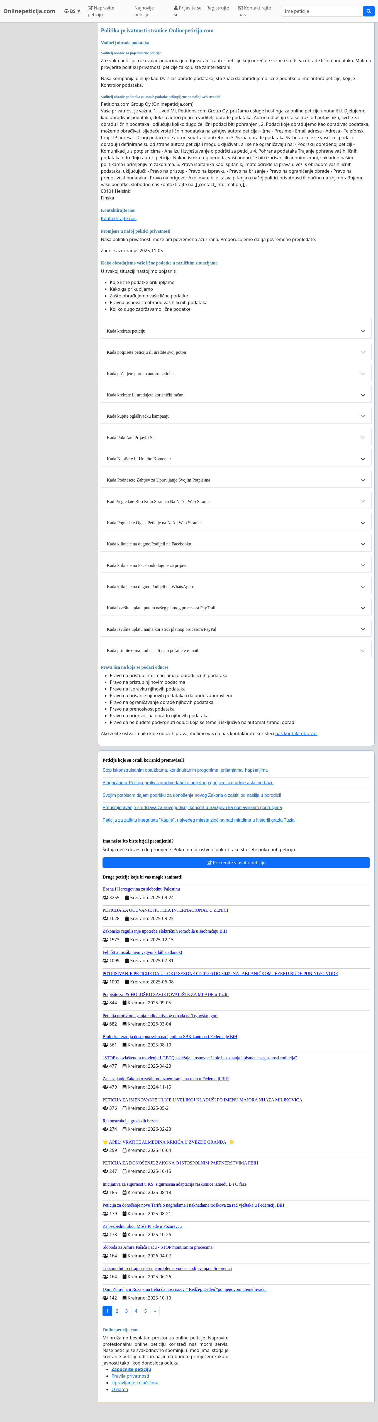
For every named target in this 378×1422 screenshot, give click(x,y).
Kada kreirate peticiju (126, 331)
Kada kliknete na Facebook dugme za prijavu (147, 565)
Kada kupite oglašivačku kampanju (138, 416)
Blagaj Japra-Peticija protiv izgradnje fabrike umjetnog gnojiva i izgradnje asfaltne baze (188, 782)
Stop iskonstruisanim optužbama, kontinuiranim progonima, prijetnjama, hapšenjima (185, 770)
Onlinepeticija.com (29, 11)
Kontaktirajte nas (254, 11)
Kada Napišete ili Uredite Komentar (139, 458)
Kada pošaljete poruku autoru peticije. (141, 373)
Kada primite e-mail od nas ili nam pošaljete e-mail (152, 650)
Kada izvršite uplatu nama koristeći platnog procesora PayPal (161, 629)
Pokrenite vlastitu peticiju (236, 863)
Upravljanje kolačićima (134, 1383)
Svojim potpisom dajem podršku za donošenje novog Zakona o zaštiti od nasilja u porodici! (192, 795)
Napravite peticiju (101, 11)
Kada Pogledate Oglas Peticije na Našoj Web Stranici (154, 522)
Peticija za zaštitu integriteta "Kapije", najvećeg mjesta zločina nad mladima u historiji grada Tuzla (198, 820)
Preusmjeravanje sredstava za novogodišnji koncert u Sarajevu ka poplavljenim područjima (192, 807)
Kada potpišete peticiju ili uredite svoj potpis (147, 352)
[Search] (322, 11)
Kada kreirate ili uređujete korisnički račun (145, 395)
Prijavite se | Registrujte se (201, 11)
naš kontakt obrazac (296, 733)
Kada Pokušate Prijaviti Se (130, 437)
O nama (119, 1389)
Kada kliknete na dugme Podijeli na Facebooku (149, 544)
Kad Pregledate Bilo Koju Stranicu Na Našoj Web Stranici (159, 501)
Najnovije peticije (144, 11)
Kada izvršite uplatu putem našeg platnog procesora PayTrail (161, 607)
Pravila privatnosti (130, 1376)
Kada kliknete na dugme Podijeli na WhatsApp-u (150, 586)
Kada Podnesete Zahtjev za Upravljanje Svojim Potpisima (158, 480)
